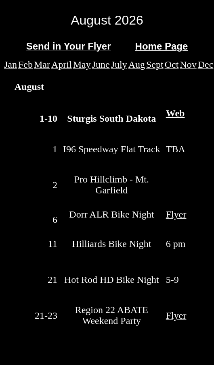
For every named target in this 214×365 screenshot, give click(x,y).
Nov (188, 64)
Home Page (161, 46)
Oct (172, 64)
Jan (10, 64)
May (82, 64)
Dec (206, 64)
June (101, 64)
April (61, 64)
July (119, 64)
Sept (155, 64)
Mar (42, 64)
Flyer (176, 214)
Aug (136, 64)
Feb (25, 64)
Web (175, 113)
